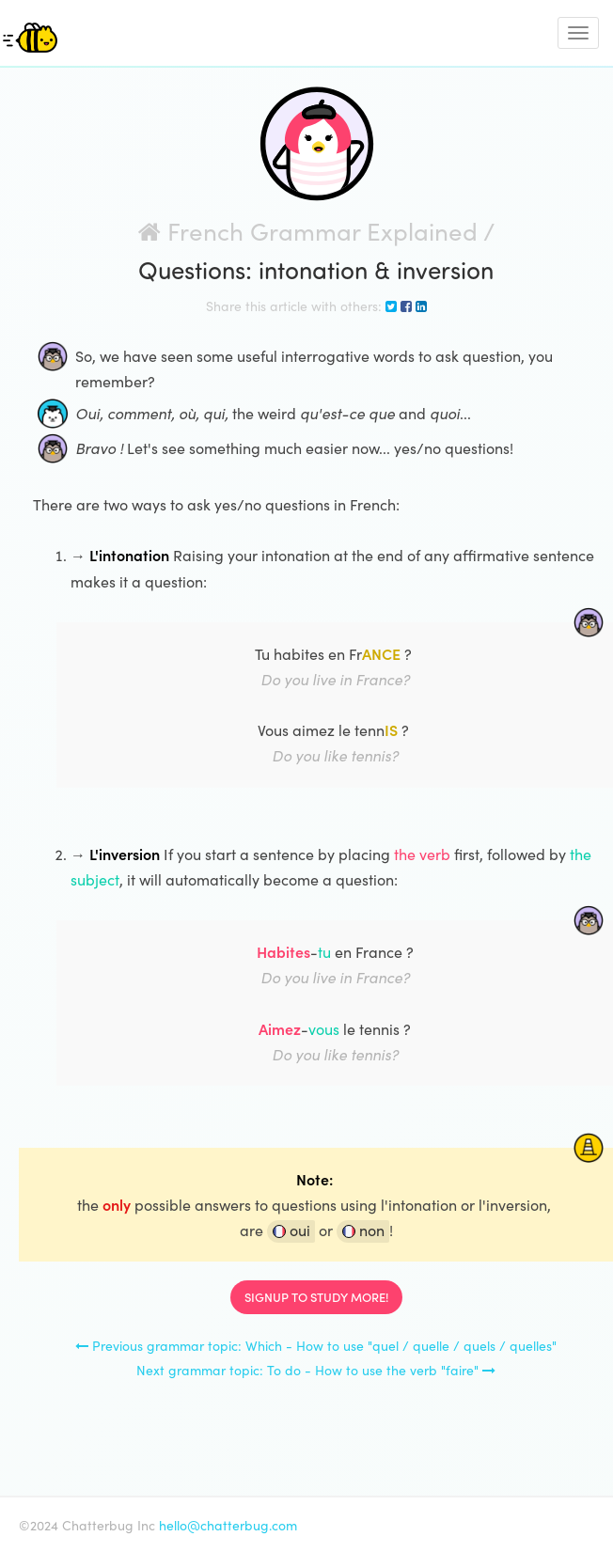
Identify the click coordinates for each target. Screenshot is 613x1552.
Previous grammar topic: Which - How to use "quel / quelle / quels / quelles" (316, 1346)
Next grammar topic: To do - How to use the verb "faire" (315, 1370)
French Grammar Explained (308, 230)
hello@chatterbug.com (228, 1525)
